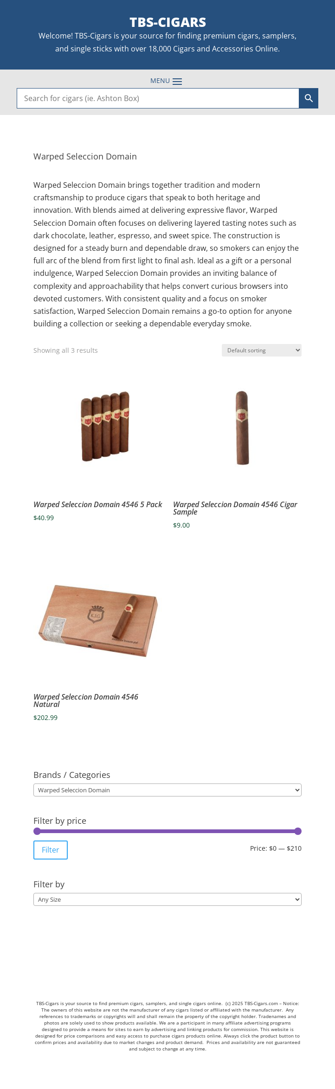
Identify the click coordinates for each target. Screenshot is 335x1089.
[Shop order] (262, 350)
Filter (50, 850)
